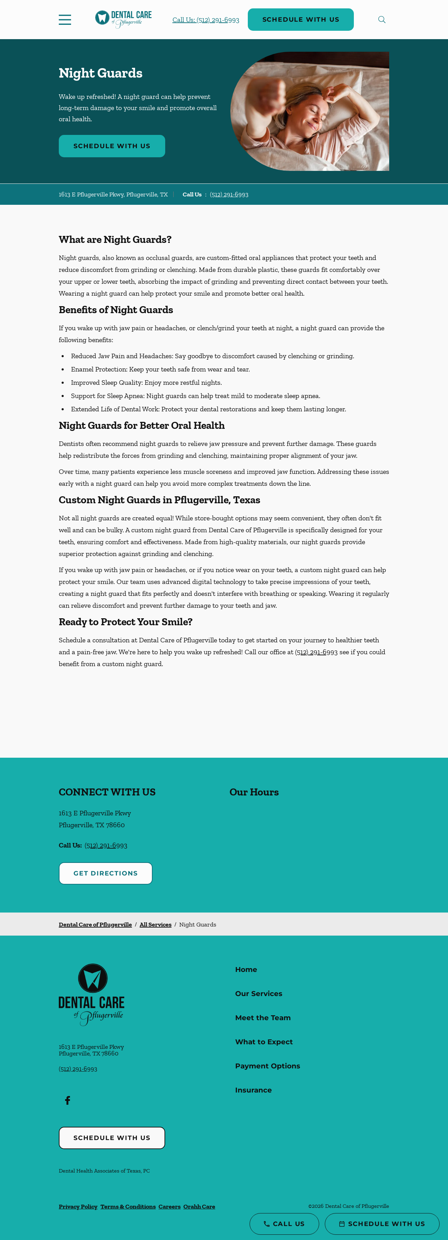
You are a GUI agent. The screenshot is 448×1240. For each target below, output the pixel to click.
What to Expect (264, 1042)
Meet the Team (263, 1018)
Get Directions (106, 873)
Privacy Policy (78, 1206)
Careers (170, 1206)
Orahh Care (199, 1206)
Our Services (258, 993)
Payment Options (267, 1066)
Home (246, 969)
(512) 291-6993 (229, 194)
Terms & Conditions (128, 1206)
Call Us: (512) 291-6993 (206, 19)
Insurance (253, 1090)
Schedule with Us (301, 19)
